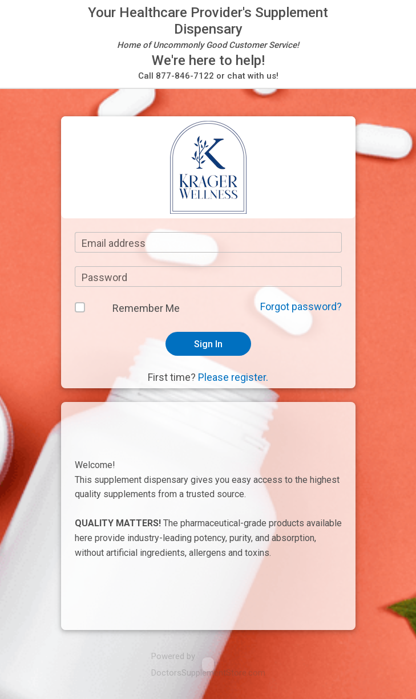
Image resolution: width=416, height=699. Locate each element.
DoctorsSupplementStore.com (208, 673)
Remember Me (146, 308)
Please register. (233, 377)
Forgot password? (301, 306)
